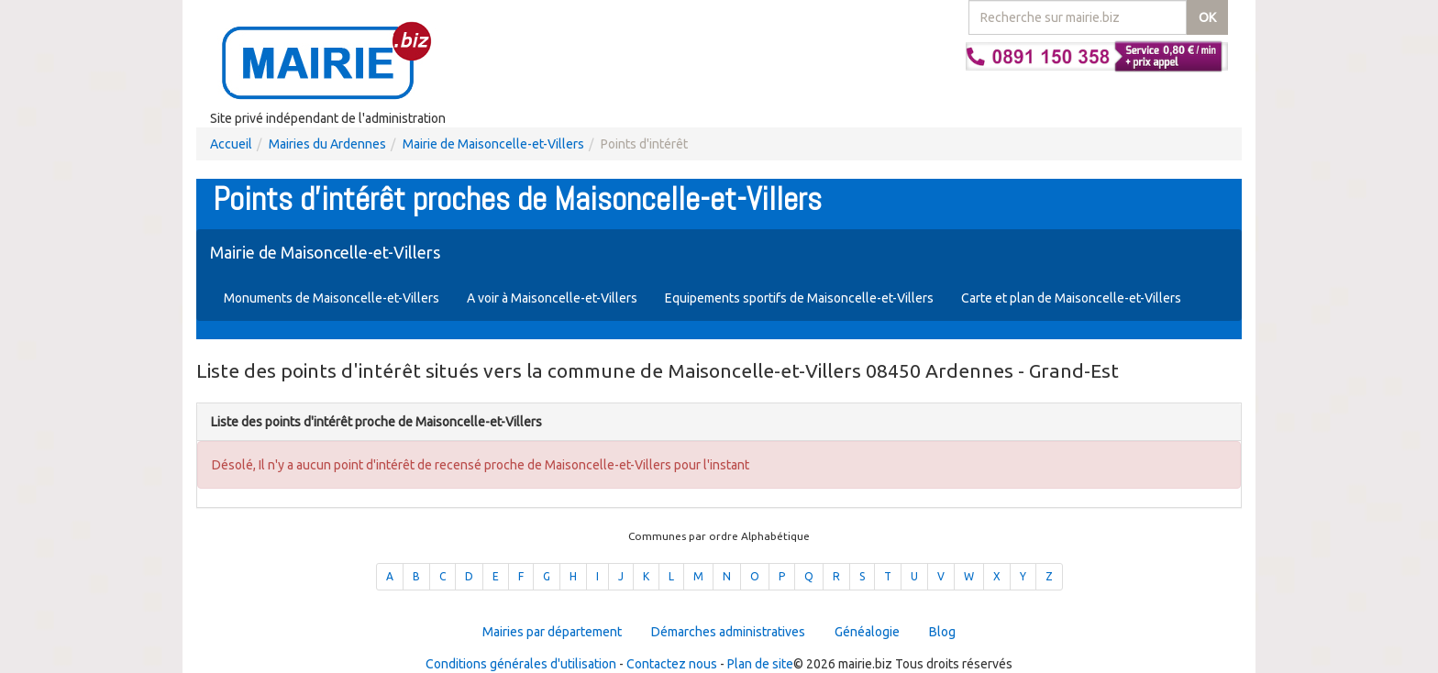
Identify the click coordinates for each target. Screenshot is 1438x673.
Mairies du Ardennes (327, 144)
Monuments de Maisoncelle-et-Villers (331, 298)
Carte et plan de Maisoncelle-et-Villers (1071, 298)
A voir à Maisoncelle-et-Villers (552, 298)
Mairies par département (552, 631)
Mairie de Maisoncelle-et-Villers (493, 144)
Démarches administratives (728, 631)
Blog (942, 631)
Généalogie (867, 631)
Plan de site (760, 663)
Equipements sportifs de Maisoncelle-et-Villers (799, 298)
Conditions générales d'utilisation (521, 663)
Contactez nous (671, 663)
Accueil (231, 144)
